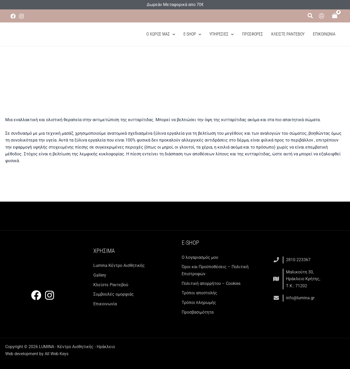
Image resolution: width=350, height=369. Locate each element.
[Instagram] (21, 16)
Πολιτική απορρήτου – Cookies (211, 283)
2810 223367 (298, 259)
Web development (21, 353)
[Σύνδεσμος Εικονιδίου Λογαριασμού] (321, 16)
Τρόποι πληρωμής (199, 302)
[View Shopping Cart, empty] (335, 16)
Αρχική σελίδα (107, 80)
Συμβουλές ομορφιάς (113, 293)
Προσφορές (252, 34)
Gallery (99, 274)
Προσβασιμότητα (198, 311)
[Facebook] (13, 16)
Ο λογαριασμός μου (200, 257)
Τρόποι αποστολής (199, 292)
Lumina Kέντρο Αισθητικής (119, 265)
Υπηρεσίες (221, 34)
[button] (310, 16)
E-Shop (192, 34)
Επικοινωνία (324, 34)
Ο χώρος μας (160, 34)
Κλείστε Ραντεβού (288, 34)
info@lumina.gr (300, 297)
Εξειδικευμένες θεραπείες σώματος (184, 80)
